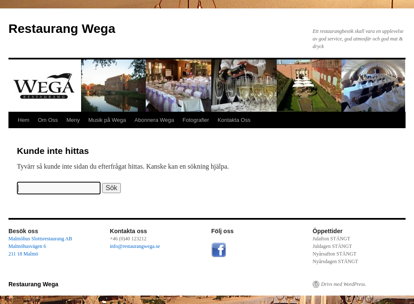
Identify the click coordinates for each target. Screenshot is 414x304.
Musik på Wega (107, 120)
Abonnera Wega (154, 120)
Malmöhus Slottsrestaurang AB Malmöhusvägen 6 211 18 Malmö (40, 246)
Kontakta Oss (234, 120)
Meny (73, 120)
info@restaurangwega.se (135, 246)
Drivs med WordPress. (343, 284)
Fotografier (195, 120)
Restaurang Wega (61, 28)
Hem (23, 120)
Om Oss (48, 120)
